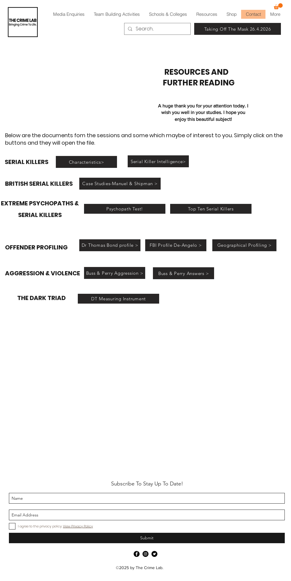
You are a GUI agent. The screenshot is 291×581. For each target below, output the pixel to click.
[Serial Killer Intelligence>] (158, 161)
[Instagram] (145, 554)
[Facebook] (137, 554)
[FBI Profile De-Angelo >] (175, 245)
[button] (278, 6)
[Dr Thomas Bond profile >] (109, 245)
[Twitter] (154, 554)
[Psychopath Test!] (124, 209)
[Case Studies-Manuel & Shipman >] (120, 184)
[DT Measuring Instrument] (118, 299)
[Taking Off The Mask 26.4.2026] (237, 29)
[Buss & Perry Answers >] (183, 273)
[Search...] (157, 29)
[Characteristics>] (86, 162)
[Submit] (147, 538)
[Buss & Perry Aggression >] (114, 273)
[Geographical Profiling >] (244, 245)
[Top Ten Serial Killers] (211, 209)
